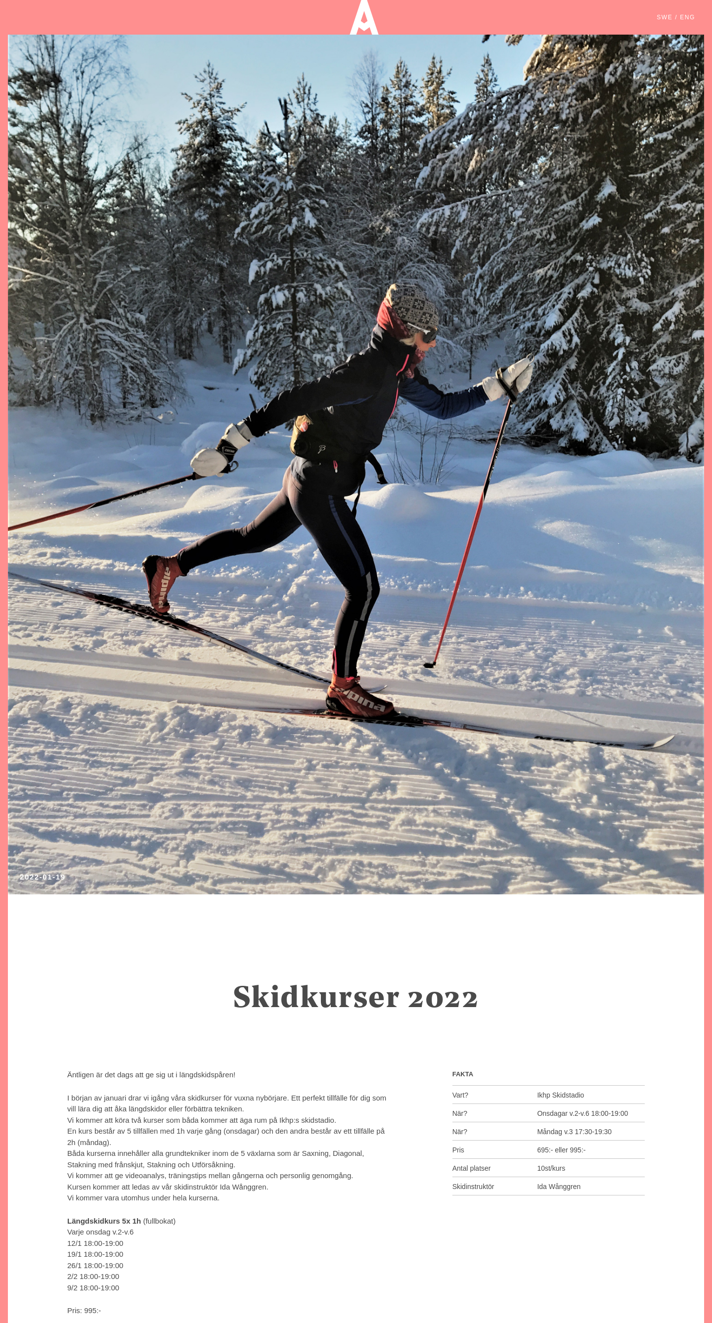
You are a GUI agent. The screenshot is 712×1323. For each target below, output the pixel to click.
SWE (664, 17)
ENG (687, 17)
